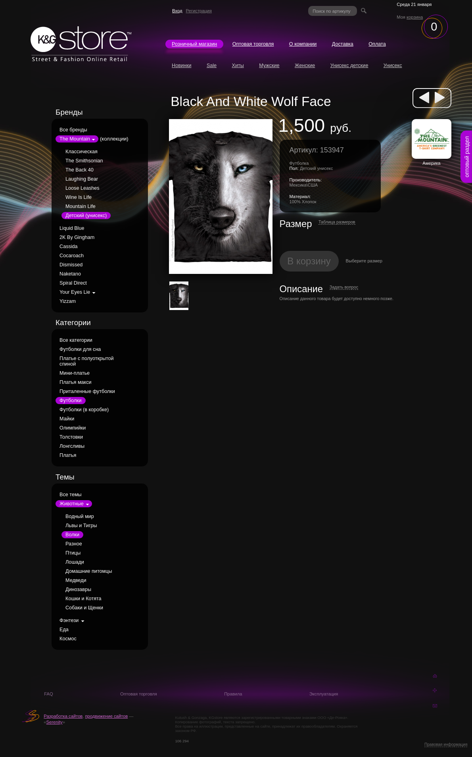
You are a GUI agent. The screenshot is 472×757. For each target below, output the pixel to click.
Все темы (70, 494)
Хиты (238, 65)
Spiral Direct (73, 283)
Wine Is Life (78, 197)
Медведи (75, 580)
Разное (73, 544)
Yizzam (67, 301)
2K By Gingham (76, 237)
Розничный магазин (194, 44)
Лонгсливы (71, 446)
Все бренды (73, 130)
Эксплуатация (323, 694)
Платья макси (75, 382)
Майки (66, 419)
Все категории (75, 340)
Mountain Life (80, 206)
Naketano (70, 274)
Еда (64, 629)
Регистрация (199, 10)
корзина (415, 17)
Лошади (74, 562)
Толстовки (71, 437)
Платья (67, 455)
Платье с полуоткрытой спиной (86, 361)
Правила (233, 694)
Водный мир (79, 516)
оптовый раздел (467, 156)
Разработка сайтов (63, 716)
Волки (72, 534)
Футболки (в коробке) (84, 409)
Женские (305, 65)
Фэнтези (69, 620)
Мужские (269, 65)
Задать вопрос (344, 287)
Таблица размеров (337, 222)
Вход (177, 10)
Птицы (73, 553)
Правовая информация (446, 744)
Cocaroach (71, 255)
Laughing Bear (81, 179)
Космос (68, 638)
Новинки (181, 65)
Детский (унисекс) (86, 215)
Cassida (68, 246)
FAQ (48, 694)
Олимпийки (72, 428)
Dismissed (71, 265)
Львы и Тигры (81, 525)
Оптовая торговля (253, 44)
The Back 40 (79, 170)
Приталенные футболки (87, 391)
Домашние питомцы (88, 571)
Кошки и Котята (83, 598)
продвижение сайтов (106, 716)
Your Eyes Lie (74, 292)
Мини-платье (74, 373)
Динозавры (78, 589)
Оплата (377, 44)
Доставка (342, 44)
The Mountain (74, 139)
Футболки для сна (80, 349)
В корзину (309, 261)
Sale (212, 65)
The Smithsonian (84, 161)
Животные (71, 504)
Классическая (81, 151)
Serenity (54, 722)
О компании (303, 44)
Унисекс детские (349, 65)
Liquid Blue (71, 228)
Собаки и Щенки (84, 608)
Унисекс (393, 65)
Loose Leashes (82, 188)
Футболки (70, 400)
